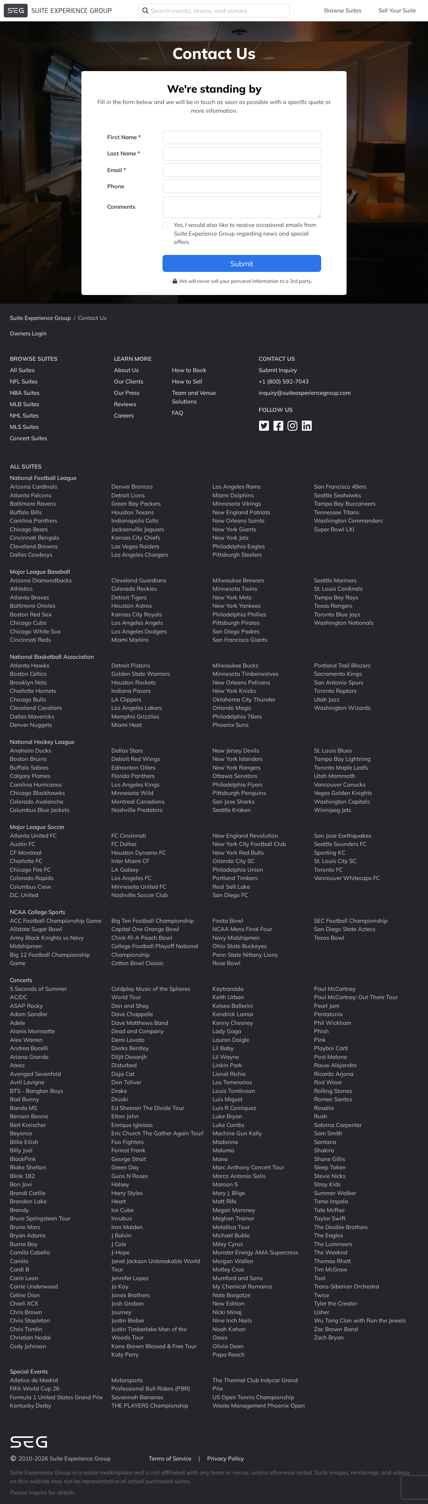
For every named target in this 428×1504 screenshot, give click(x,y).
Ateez (17, 1065)
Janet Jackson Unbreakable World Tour (155, 1265)
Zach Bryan (329, 1337)
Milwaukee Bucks (235, 665)
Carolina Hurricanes (36, 784)
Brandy (19, 1209)
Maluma (223, 1150)
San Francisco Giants (239, 639)
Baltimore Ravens (33, 503)
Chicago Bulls (28, 699)
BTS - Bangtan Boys (36, 1090)
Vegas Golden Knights (343, 792)
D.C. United (24, 895)
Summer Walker (335, 1192)
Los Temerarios (232, 1082)
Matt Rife (224, 1201)
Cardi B (19, 1269)
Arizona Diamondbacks (41, 580)
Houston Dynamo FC (138, 852)
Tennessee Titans (336, 511)
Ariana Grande (29, 1056)
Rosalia (324, 1107)
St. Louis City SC (335, 861)
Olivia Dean (228, 1345)
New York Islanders (237, 758)
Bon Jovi (21, 1184)
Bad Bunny (24, 1099)
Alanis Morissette (32, 1031)
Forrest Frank (128, 1150)
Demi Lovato (128, 1039)
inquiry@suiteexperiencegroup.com (305, 392)
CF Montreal (26, 852)
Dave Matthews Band (139, 1022)
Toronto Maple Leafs (341, 767)
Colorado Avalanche (36, 801)
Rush (320, 1116)
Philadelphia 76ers (237, 716)
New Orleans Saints (238, 520)
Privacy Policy (225, 1458)
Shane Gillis (329, 1158)
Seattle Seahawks (337, 494)
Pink (320, 1039)
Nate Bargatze (231, 1294)
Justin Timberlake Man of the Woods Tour (149, 1333)
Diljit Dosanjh (129, 1056)
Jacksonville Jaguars (137, 528)
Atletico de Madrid (34, 1379)
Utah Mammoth (334, 775)
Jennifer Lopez (130, 1277)
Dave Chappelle (132, 1014)
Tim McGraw (330, 1269)
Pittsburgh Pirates (235, 622)
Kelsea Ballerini (232, 1005)
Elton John (125, 1116)
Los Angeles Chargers (139, 554)
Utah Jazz (327, 699)
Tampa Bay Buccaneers (344, 503)
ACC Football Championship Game (56, 920)
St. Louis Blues (333, 750)
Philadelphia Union (237, 869)
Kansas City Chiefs (135, 537)
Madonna (225, 1141)
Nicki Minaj (227, 1311)
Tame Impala (331, 1201)
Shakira (324, 1150)
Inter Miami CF (130, 861)
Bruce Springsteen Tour (40, 1218)
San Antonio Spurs (338, 682)
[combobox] (214, 10)
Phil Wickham (332, 1022)
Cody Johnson (28, 1345)
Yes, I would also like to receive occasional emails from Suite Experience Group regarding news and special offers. (245, 233)
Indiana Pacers (130, 690)
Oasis (219, 1337)
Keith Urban (228, 997)
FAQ (177, 412)
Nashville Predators (136, 809)
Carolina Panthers (33, 520)
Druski (119, 1099)
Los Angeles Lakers (136, 707)
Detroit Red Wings (135, 758)
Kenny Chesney (232, 1022)
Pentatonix (328, 1014)
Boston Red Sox (31, 614)
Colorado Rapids (31, 878)
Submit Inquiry (278, 370)
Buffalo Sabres (29, 767)
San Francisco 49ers (340, 486)
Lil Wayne (225, 1056)
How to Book (189, 370)
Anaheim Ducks (30, 750)
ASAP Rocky (26, 1005)
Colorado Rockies (134, 588)
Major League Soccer (37, 826)
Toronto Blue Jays (337, 614)
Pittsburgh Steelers (237, 554)
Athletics (21, 588)
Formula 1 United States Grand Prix (56, 1396)
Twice (321, 1294)
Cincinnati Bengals (34, 537)
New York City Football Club (249, 843)
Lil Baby (223, 1048)
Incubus (121, 1218)
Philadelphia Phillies (239, 614)
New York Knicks (234, 690)
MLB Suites (24, 404)
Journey (121, 1311)
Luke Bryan (227, 1116)
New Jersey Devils (235, 750)
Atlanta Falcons (30, 494)
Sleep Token (330, 1167)
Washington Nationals (343, 622)
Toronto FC (328, 869)
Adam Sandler (28, 1014)
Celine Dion (25, 1294)
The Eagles (328, 1235)
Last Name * (123, 153)
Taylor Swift (329, 1218)
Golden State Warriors (140, 673)
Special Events (29, 1371)
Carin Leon (24, 1277)
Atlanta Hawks (29, 665)
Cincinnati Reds (30, 639)
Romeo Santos (333, 1099)
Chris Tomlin (26, 1328)
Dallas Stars (127, 750)
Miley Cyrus (227, 1243)
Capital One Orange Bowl (145, 929)
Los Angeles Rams (236, 486)
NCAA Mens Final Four (242, 929)
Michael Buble (231, 1235)
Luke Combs (228, 1124)
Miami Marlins (129, 639)
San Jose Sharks (233, 801)
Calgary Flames (30, 775)
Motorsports (127, 1379)
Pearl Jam (326, 1005)
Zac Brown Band (336, 1328)
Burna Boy (23, 1243)
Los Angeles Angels (137, 622)
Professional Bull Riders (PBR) (150, 1388)
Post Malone (330, 1056)
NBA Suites (24, 392)
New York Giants (234, 528)
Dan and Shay (130, 1005)
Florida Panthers (133, 775)
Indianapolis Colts (134, 520)
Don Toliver (126, 1082)
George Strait (128, 1158)
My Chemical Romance (242, 1286)
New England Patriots (241, 511)
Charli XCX (24, 1303)
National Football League (43, 477)
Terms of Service (171, 1458)
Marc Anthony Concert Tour (248, 1167)
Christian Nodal (30, 1337)
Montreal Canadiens (137, 801)
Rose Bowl (226, 963)
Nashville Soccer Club (139, 895)
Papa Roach (228, 1354)
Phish (321, 1031)
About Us (126, 370)
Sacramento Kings (338, 673)
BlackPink (23, 1158)
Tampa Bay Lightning (342, 758)
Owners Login (28, 333)
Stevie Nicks (329, 1175)
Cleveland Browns (34, 545)
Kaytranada (228, 988)
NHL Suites (24, 415)
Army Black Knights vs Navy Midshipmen (47, 942)
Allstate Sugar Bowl (36, 929)
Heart (118, 1201)
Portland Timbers (235, 878)
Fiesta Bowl (227, 920)
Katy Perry (125, 1354)
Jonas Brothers (130, 1294)
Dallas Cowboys (31, 554)
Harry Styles (127, 1192)
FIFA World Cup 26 (34, 1388)
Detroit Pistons (130, 665)
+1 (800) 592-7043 (284, 381)
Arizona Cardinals (33, 486)
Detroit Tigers (129, 597)
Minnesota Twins (234, 588)
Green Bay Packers (136, 503)
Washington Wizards (342, 707)
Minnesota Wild (132, 792)
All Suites (22, 370)
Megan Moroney (233, 1209)
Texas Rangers (333, 605)
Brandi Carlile (27, 1192)
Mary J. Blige (228, 1192)
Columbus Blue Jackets (39, 809)
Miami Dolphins (233, 494)
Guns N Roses (129, 1175)
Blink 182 (22, 1175)
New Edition (228, 1303)
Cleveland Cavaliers (36, 707)
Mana (220, 1158)
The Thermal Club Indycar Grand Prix (255, 1384)
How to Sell (187, 381)
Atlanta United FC (33, 835)
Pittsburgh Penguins (239, 792)
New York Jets (230, 537)
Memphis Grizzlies (135, 716)
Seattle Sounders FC (340, 843)
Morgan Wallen (232, 1260)
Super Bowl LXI (334, 528)
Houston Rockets (133, 682)
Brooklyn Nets (28, 682)
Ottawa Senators (234, 775)
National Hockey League (42, 741)
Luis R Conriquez (234, 1107)
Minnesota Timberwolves (245, 673)
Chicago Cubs (28, 622)
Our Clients (128, 381)
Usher (321, 1311)
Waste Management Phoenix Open (258, 1405)
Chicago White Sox (35, 631)
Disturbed (124, 1065)
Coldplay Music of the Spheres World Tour (150, 993)
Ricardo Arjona (333, 1073)
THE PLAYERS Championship (149, 1405)
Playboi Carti (331, 1048)
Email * (116, 170)
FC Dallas (123, 843)
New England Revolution (245, 835)
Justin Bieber (127, 1320)
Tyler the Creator (335, 1303)
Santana (325, 1141)
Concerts (21, 980)
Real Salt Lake (231, 886)
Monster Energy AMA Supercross (255, 1252)
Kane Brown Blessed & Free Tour (154, 1345)
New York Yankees (236, 605)
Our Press (126, 392)
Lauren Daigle (230, 1039)
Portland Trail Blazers (342, 665)
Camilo (19, 1260)
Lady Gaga (226, 1031)
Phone (115, 186)
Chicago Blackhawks (37, 792)
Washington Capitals (342, 801)
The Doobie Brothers (341, 1226)
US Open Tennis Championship (253, 1396)
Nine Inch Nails (232, 1320)
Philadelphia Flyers (237, 784)
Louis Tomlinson (233, 1090)
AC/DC (18, 997)
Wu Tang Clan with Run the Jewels (360, 1320)
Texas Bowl (329, 937)
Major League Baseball (40, 571)
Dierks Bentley (130, 1048)
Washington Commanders (348, 520)
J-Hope (120, 1252)
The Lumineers (333, 1243)
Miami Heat (126, 724)
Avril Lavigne (27, 1082)
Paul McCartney (335, 988)
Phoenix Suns (230, 724)
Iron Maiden (127, 1226)
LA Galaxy (125, 869)
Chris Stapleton (30, 1320)
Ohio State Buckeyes (239, 946)
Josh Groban (127, 1303)
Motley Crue (228, 1269)
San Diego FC (230, 895)
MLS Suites (24, 426)
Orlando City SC (233, 861)
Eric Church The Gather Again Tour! (157, 1133)
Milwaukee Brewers (238, 580)
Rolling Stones (333, 1090)
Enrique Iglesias (132, 1124)
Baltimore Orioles (32, 605)
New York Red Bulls (238, 852)
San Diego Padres (235, 631)
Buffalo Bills (26, 511)
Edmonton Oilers (133, 767)
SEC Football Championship (350, 920)
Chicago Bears (29, 528)
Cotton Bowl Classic (137, 963)
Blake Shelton (28, 1167)
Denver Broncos (132, 486)
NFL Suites (23, 381)
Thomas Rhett (332, 1260)
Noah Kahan (229, 1328)
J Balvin (121, 1235)
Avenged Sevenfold (35, 1073)
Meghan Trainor (233, 1218)
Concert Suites (28, 438)
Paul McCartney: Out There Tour (356, 997)
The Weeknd (330, 1252)
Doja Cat (122, 1073)
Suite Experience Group (40, 317)
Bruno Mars (25, 1226)
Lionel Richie (229, 1073)
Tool (319, 1277)
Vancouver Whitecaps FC (347, 878)
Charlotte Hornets (33, 690)
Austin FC (22, 843)
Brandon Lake (28, 1201)
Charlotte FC (26, 861)
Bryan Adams (27, 1235)
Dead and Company (137, 1031)
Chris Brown (26, 1311)
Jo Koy (119, 1286)
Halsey (120, 1184)
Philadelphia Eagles (238, 545)
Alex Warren (26, 1039)
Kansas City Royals (136, 614)
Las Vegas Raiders (135, 545)
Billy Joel (21, 1150)
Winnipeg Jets (332, 809)
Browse (342, 10)
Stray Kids (327, 1184)
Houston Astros (131, 605)
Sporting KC (329, 852)
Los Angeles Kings (135, 784)
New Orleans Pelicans (241, 682)
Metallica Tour (231, 1226)
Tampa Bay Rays (336, 597)
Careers (124, 415)
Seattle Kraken (231, 809)
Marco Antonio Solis (239, 1175)
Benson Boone (29, 1116)
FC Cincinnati (128, 835)
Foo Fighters (127, 1141)
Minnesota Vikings (236, 503)
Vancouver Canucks (340, 784)
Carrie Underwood (34, 1286)
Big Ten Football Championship (152, 920)
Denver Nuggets (31, 724)
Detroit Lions (128, 494)
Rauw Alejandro (335, 1065)
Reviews (125, 404)
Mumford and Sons (237, 1277)
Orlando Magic (231, 707)
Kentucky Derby (30, 1405)
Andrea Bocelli (29, 1048)
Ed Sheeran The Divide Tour (147, 1107)
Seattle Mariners (335, 580)
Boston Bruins (28, 758)
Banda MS (23, 1107)
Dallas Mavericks (32, 716)
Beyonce (21, 1133)
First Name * (124, 137)
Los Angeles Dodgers (139, 631)
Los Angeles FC (131, 878)
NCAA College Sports (37, 912)
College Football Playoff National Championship (154, 950)
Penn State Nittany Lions (245, 954)
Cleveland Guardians (138, 580)
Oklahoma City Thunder (243, 699)
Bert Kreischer (28, 1124)
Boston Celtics (28, 673)
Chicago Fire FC (30, 869)
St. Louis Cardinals (338, 588)
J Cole (118, 1243)
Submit (241, 263)
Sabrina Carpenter (338, 1124)
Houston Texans (132, 511)
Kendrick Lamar (232, 1014)
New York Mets (231, 597)
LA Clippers (126, 699)
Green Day (125, 1167)
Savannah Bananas (137, 1396)
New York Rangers (236, 767)
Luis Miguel (227, 1099)
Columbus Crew (30, 886)
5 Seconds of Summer (38, 988)
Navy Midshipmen (236, 937)
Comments (121, 206)
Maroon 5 (225, 1184)
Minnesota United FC (138, 886)
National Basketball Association (52, 656)
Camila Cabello (30, 1252)
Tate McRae (329, 1209)
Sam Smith (328, 1133)
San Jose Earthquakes (342, 835)
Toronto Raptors (335, 690)
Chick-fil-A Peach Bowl (141, 937)
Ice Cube (122, 1209)
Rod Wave (328, 1082)
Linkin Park (227, 1065)
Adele (17, 1022)
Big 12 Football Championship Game (50, 959)
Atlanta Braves (29, 597)
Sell (397, 10)
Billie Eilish (24, 1141)
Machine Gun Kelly (237, 1133)
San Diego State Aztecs (344, 929)
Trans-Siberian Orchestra (346, 1286)
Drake (119, 1090)
